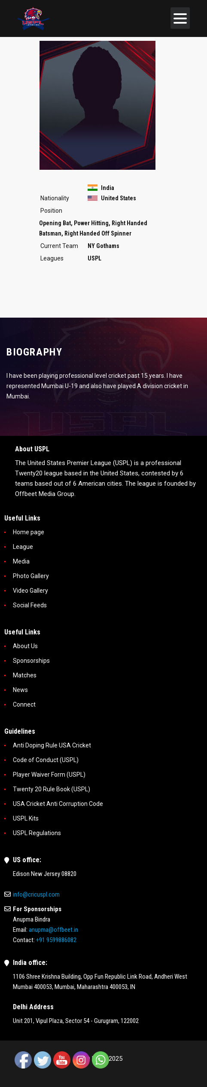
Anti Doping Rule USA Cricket (52, 745)
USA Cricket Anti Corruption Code (58, 803)
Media (21, 561)
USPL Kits (26, 818)
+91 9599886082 (56, 940)
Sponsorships (31, 660)
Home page (28, 532)
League (23, 546)
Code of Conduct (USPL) (46, 759)
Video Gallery (30, 590)
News (20, 689)
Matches (25, 675)
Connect (24, 704)
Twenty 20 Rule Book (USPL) (51, 789)
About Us (25, 646)
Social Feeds (30, 605)
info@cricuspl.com (36, 894)
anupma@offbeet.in (53, 930)
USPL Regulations (37, 833)
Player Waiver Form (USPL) (49, 774)
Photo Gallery (31, 576)
